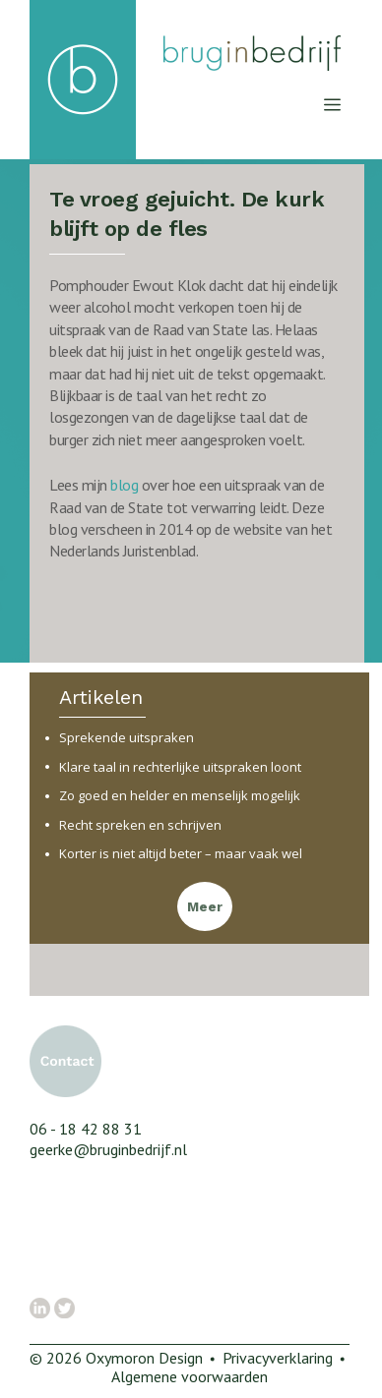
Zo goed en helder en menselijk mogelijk (179, 795)
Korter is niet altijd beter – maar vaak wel (180, 853)
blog (126, 485)
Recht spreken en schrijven (140, 825)
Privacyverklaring (278, 1358)
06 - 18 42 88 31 (86, 1128)
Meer (205, 907)
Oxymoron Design (144, 1358)
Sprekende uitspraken (126, 737)
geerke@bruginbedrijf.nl (108, 1149)
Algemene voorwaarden (189, 1376)
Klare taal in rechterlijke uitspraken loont (180, 767)
